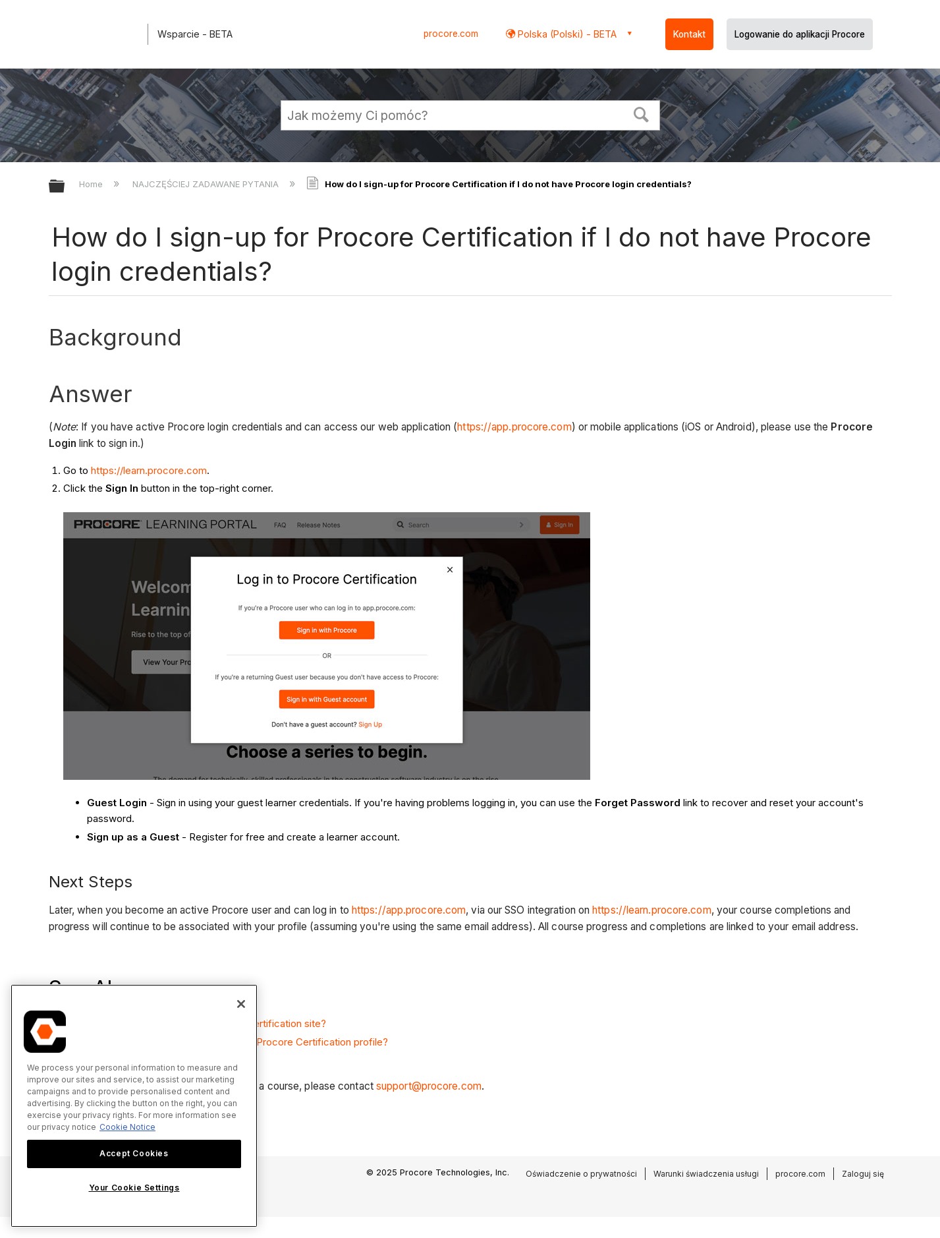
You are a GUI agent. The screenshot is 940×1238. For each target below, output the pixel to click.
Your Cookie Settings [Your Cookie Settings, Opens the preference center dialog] (134, 1188)
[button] (640, 113)
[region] (134, 1105)
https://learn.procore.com (149, 470)
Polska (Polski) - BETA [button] (566, 34)
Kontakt (689, 34)
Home (92, 184)
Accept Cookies (133, 1153)
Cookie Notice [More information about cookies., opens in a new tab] (127, 1127)
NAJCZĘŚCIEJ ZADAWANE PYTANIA (206, 184)
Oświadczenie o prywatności (581, 1174)
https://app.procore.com (514, 427)
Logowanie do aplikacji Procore (799, 34)
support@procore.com (429, 1086)
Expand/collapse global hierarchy (65, 186)
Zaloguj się (863, 1174)
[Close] (241, 1003)
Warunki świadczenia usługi (706, 1174)
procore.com (451, 33)
